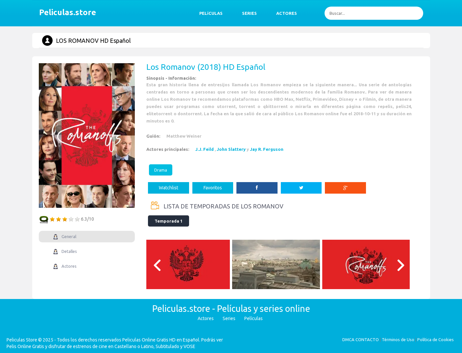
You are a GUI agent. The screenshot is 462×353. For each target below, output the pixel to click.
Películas (253, 318)
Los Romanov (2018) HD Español (205, 66)
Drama (160, 170)
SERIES (249, 13)
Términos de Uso (398, 339)
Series (229, 318)
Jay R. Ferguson (266, 149)
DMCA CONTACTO (360, 339)
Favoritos (213, 187)
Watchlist (168, 187)
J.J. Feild (204, 149)
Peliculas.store (65, 12)
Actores (206, 318)
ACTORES (286, 13)
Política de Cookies (435, 339)
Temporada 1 (168, 221)
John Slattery (231, 149)
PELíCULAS (211, 13)
